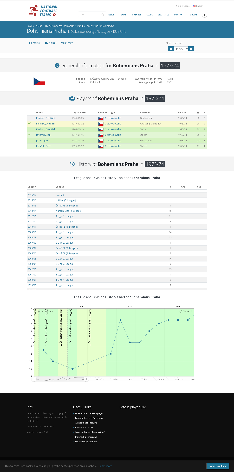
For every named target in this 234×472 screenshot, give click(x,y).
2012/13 (32, 216)
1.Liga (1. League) (65, 232)
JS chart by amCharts (43, 311)
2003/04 (32, 263)
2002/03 (32, 269)
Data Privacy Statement (86, 441)
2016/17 (32, 195)
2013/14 (32, 210)
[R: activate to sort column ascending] (170, 187)
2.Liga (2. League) (65, 216)
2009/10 (32, 232)
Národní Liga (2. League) (69, 210)
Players (51, 43)
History (67, 43)
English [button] (199, 6)
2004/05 (32, 258)
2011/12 (32, 221)
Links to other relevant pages (89, 413)
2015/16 (32, 200)
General (35, 43)
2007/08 (32, 242)
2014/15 (32, 205)
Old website (183, 6)
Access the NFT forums (86, 422)
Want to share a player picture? (90, 432)
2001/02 (32, 274)
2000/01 (32, 279)
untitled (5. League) (66, 200)
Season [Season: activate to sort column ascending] (32, 186)
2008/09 (32, 237)
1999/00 (32, 285)
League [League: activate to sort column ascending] (60, 186)
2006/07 (32, 248)
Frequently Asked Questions (89, 418)
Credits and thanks (84, 427)
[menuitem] (60, 378)
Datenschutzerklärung (86, 437)
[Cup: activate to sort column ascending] (199, 187)
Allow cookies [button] (218, 466)
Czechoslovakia (113, 118)
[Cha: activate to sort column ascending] (183, 187)
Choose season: (174, 43)
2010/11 (32, 226)
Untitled (60, 195)
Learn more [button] (105, 466)
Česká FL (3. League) (67, 205)
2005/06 (32, 253)
